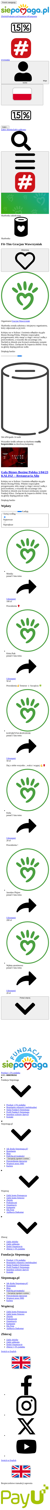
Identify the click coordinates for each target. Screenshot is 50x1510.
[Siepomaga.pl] (25, 14)
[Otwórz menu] (25, 172)
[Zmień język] (22, 94)
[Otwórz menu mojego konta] (25, 72)
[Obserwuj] (25, 260)
